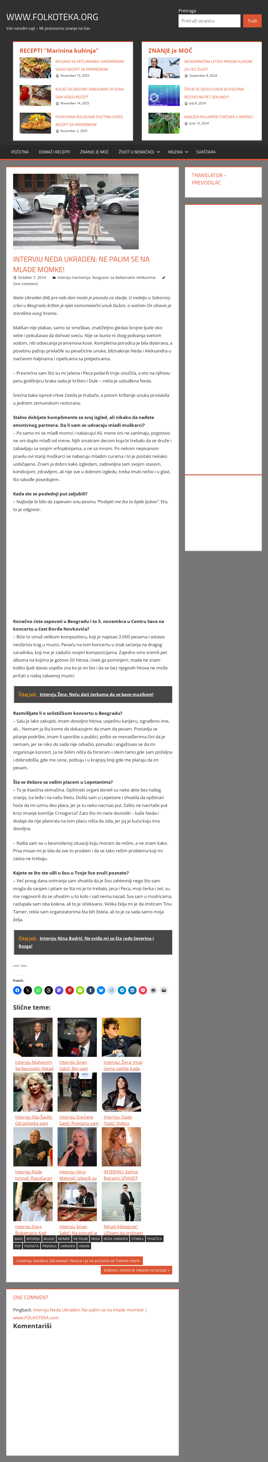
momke (64, 1239)
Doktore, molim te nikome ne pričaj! (135, 1271)
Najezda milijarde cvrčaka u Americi (218, 117)
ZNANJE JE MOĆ (94, 152)
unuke (84, 1246)
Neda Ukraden (116, 1239)
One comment (25, 283)
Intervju (33, 1239)
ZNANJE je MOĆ (170, 50)
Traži (252, 21)
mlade (49, 1239)
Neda (95, 1239)
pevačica (154, 1239)
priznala (49, 1246)
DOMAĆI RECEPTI (54, 152)
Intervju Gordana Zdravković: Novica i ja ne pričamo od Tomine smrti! (79, 1261)
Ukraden (67, 1246)
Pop (18, 1246)
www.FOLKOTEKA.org (53, 16)
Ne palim (81, 1239)
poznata (31, 1246)
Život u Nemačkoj (139, 152)
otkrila (137, 1239)
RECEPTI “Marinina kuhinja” (59, 50)
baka (19, 1239)
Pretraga (187, 11)
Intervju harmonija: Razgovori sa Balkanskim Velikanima (106, 277)
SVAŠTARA (206, 152)
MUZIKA (178, 152)
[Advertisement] (92, 565)
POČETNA (20, 152)
